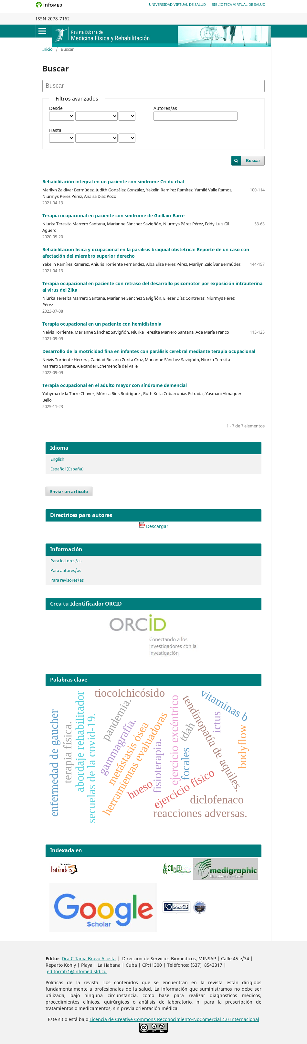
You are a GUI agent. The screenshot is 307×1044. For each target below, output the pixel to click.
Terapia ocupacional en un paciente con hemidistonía (101, 324)
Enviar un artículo (69, 491)
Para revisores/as (67, 580)
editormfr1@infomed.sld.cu (77, 971)
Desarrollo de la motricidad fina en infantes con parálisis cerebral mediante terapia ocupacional (148, 351)
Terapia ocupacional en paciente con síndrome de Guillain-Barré (113, 215)
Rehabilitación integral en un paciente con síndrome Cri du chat (113, 181)
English (57, 459)
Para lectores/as (65, 561)
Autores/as (165, 108)
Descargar (153, 526)
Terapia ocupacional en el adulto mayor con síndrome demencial (114, 385)
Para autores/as (65, 570)
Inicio (47, 49)
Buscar (253, 160)
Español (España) (67, 469)
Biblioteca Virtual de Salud (238, 4)
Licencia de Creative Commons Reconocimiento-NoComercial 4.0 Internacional (174, 1019)
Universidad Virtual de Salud (177, 4)
